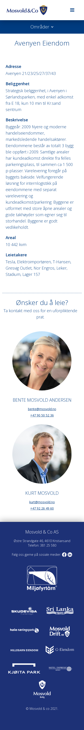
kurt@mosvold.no (42, 502)
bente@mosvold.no (42, 409)
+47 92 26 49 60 (42, 508)
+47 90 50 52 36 (42, 415)
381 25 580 (47, 545)
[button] (72, 10)
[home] (34, 10)
